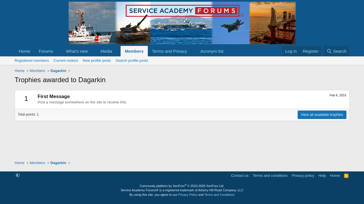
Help (322, 175)
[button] (58, 51)
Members (134, 51)
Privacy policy (303, 175)
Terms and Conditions (220, 194)
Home (24, 51)
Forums (46, 51)
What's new (77, 51)
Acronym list (212, 51)
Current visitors (65, 60)
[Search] (337, 51)
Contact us (240, 175)
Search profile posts (131, 60)
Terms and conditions (270, 175)
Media (106, 51)
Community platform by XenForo (182, 186)
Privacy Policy (187, 194)
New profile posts (97, 60)
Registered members (32, 60)
